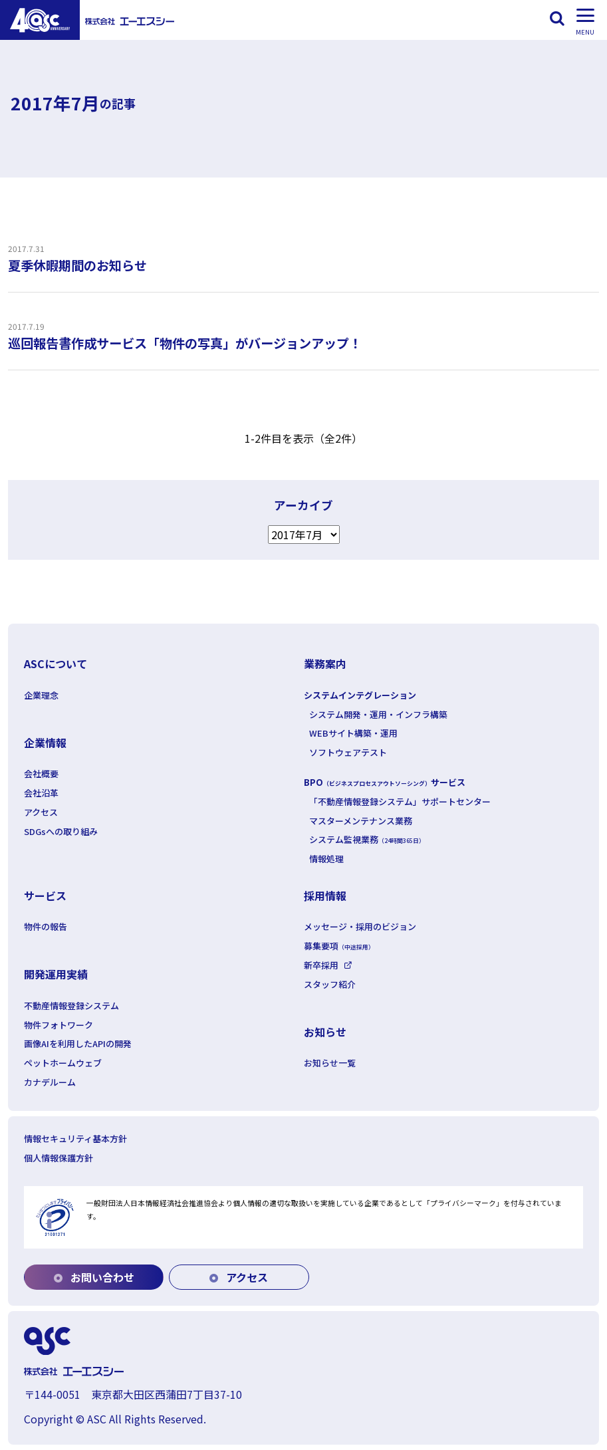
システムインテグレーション (360, 695)
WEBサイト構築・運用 (353, 733)
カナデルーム (50, 1082)
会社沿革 (41, 792)
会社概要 (41, 773)
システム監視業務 (367, 839)
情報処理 (326, 858)
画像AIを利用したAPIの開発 (78, 1043)
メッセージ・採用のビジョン (360, 926)
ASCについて (55, 663)
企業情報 (45, 743)
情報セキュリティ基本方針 (75, 1138)
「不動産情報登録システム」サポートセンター (400, 801)
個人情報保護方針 (58, 1157)
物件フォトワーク (58, 1025)
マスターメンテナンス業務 (360, 820)
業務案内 (325, 663)
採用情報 (325, 896)
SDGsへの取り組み (61, 831)
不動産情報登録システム (71, 1005)
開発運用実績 (56, 974)
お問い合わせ (94, 1277)
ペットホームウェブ (63, 1062)
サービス (45, 896)
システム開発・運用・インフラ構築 (378, 714)
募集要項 (339, 945)
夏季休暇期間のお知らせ (77, 265)
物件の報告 (45, 926)
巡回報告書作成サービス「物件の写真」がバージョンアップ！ (185, 343)
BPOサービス (384, 782)
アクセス (41, 812)
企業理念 (41, 695)
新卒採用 (321, 965)
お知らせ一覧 (330, 1062)
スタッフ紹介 (330, 984)
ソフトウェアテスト (348, 752)
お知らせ (325, 1032)
